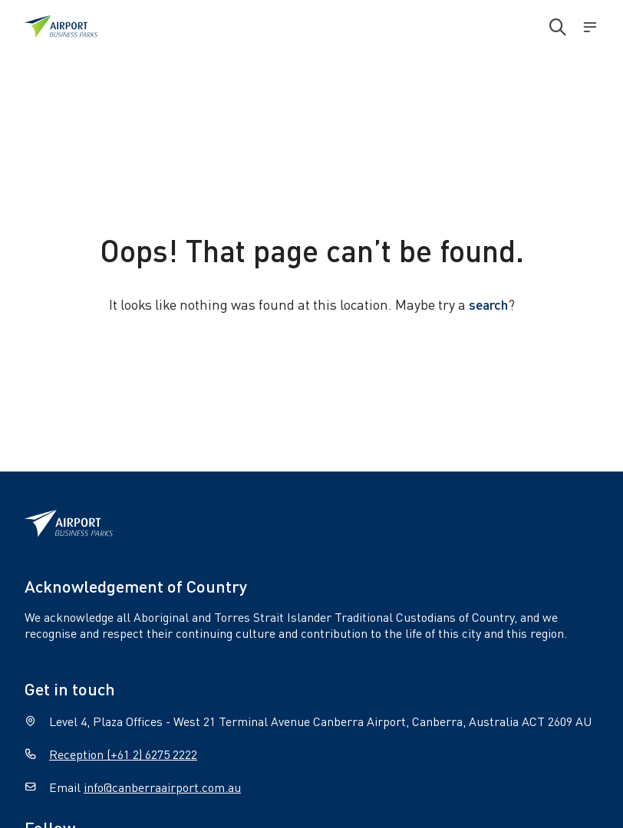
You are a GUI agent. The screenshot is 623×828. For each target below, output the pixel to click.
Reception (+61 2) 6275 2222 (123, 754)
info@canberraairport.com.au (162, 787)
